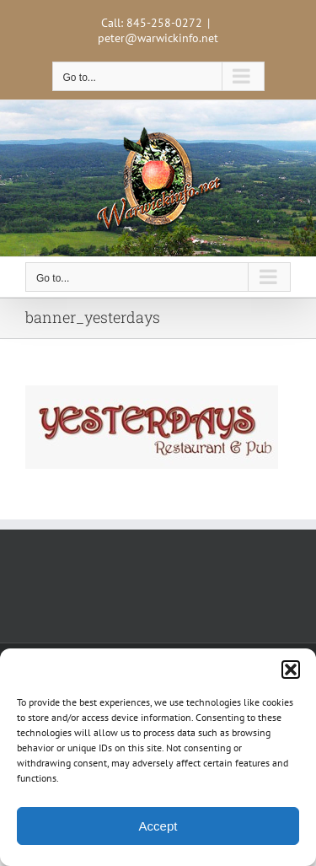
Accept (158, 826)
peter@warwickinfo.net (158, 38)
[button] (290, 669)
